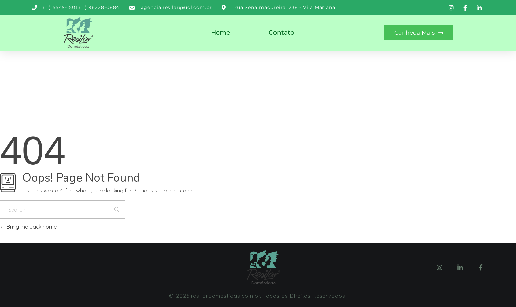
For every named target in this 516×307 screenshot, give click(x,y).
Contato (281, 32)
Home (220, 32)
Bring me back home (28, 226)
